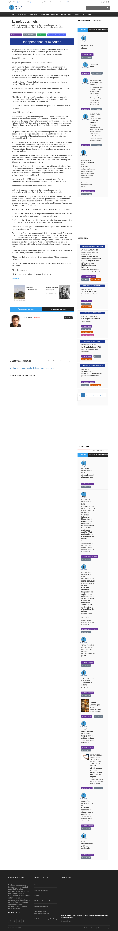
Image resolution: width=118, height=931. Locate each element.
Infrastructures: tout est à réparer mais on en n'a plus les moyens (96, 772)
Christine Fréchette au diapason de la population (87, 811)
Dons (89, 14)
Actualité (22, 14)
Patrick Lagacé (17, 34)
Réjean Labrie (87, 788)
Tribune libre (83, 447)
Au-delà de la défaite (86, 684)
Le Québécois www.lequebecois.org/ (45, 919)
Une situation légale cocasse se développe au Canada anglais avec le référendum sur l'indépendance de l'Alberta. (91, 261)
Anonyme (86, 73)
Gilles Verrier (87, 356)
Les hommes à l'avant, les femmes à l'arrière (95, 121)
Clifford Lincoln (88, 54)
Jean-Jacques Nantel (89, 276)
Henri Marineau (88, 484)
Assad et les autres (89, 291)
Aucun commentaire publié (39, 2)
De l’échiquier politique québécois (86, 846)
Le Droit (37, 895)
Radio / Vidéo (80, 14)
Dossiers (54, 14)
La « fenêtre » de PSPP (88, 655)
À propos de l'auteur (26, 309)
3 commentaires (89, 335)
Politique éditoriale (89, 928)
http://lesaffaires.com (41, 906)
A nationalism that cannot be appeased (96, 82)
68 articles (37, 317)
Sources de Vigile (41, 877)
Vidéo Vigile (66, 877)
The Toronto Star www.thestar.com (45, 901)
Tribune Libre (65, 14)
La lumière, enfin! (94, 66)
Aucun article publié (24, 2)
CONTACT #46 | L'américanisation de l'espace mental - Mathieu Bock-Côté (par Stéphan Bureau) (84, 916)
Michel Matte (87, 716)
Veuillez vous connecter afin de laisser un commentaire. (32, 368)
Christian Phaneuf (89, 191)
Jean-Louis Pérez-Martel (90, 556)
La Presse (42, 34)
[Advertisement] (49, 344)
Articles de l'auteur (58, 309)
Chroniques (44, 14)
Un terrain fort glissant (87, 47)
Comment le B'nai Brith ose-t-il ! (87, 162)
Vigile (12, 14)
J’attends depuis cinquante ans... (87, 476)
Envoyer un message (104, 928)
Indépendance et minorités (58, 34)
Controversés (103, 30)
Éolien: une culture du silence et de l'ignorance (32, 290)
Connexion (71, 2)
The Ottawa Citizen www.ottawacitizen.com (42, 912)
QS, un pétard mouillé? (90, 318)
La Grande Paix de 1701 (91, 347)
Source (16, 278)
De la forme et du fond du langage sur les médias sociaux (87, 735)
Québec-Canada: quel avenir (95, 705)
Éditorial (33, 14)
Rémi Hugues (87, 300)
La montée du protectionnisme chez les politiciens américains (91, 373)
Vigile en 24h (11, 2)
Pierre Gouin (87, 326)
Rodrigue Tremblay (89, 382)
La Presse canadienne (41, 890)
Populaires (93, 30)
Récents (83, 30)
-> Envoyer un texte (98, 450)
